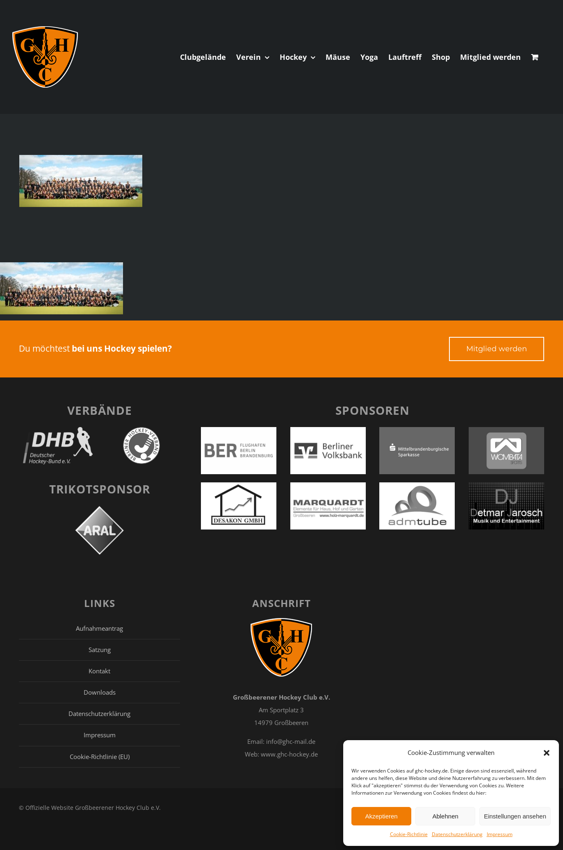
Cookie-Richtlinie (409, 834)
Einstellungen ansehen (515, 816)
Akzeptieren (381, 816)
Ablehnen (445, 816)
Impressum (500, 834)
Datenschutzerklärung (457, 834)
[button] (546, 753)
